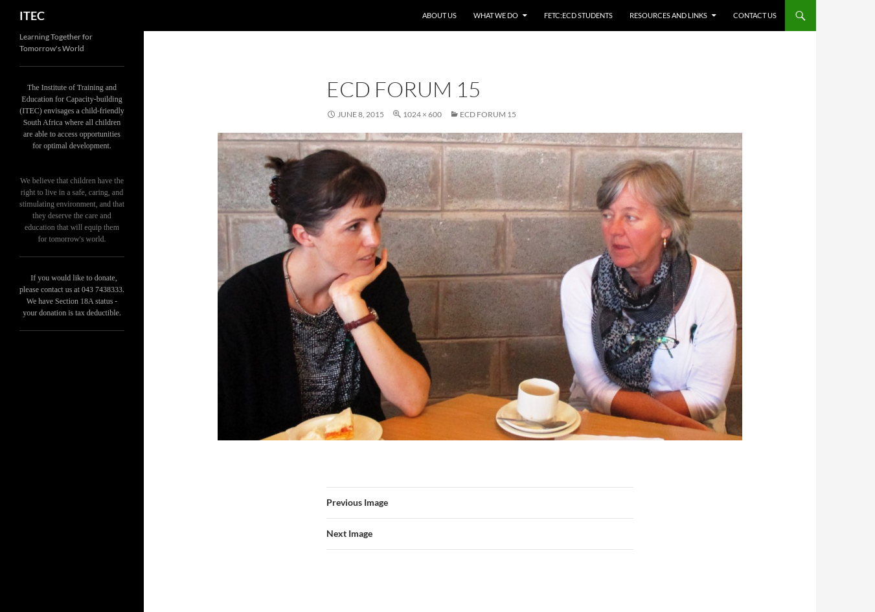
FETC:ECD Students (578, 15)
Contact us (755, 15)
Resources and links (668, 15)
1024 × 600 (422, 114)
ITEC (32, 15)
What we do (495, 15)
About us (439, 15)
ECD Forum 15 (488, 114)
